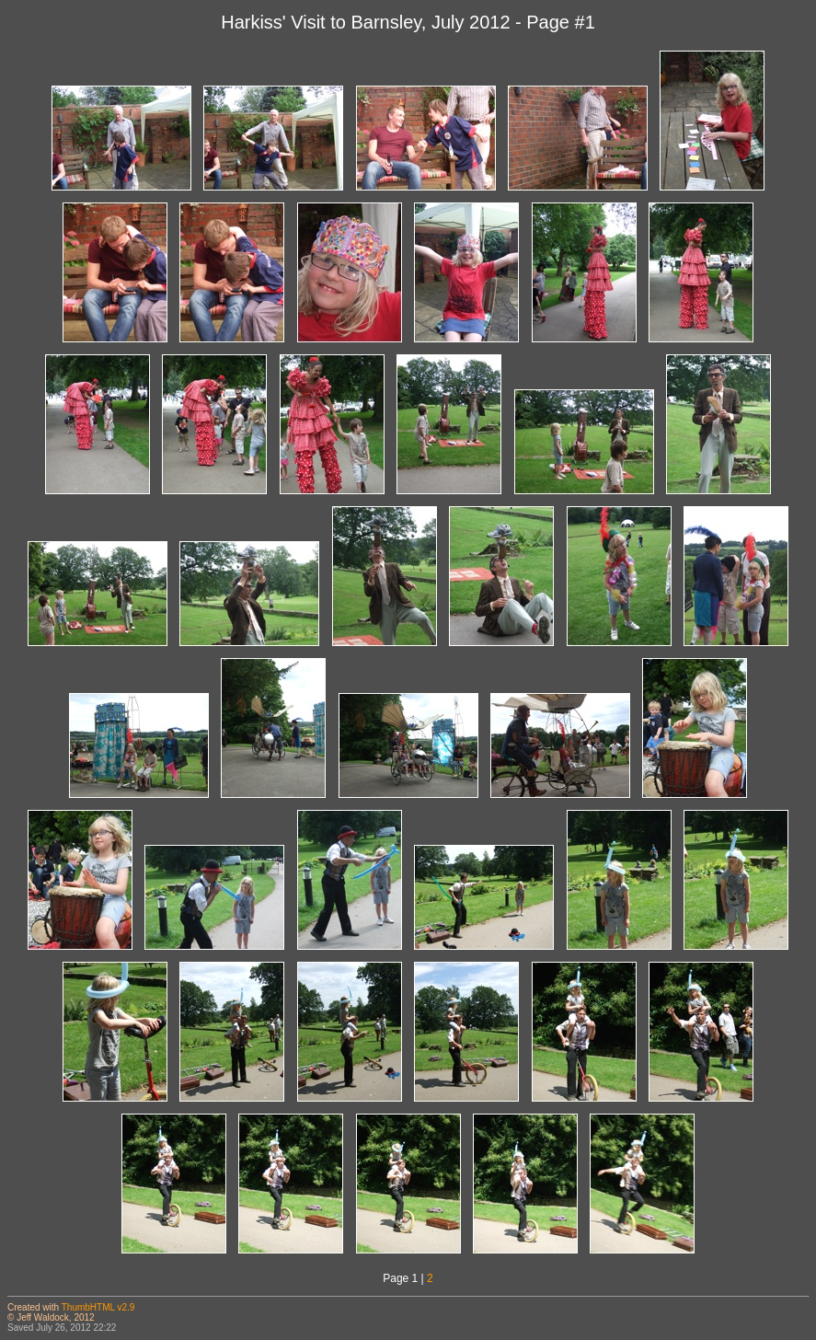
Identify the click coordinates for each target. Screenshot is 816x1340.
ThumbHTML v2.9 (98, 1307)
